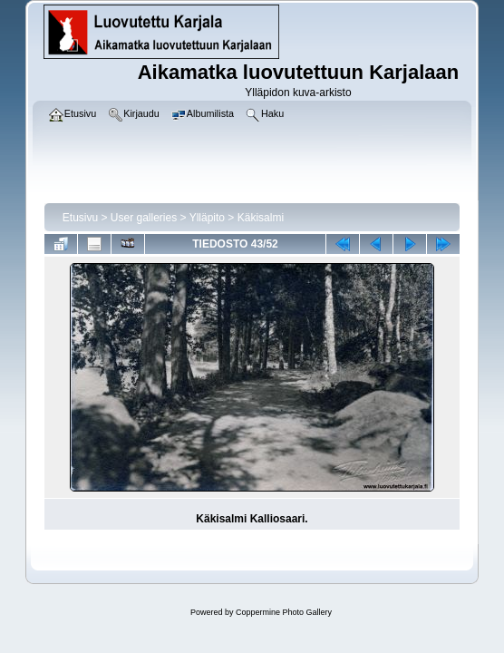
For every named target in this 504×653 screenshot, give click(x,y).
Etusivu (80, 217)
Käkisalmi (260, 217)
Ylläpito (207, 217)
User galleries (144, 217)
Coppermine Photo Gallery (284, 612)
